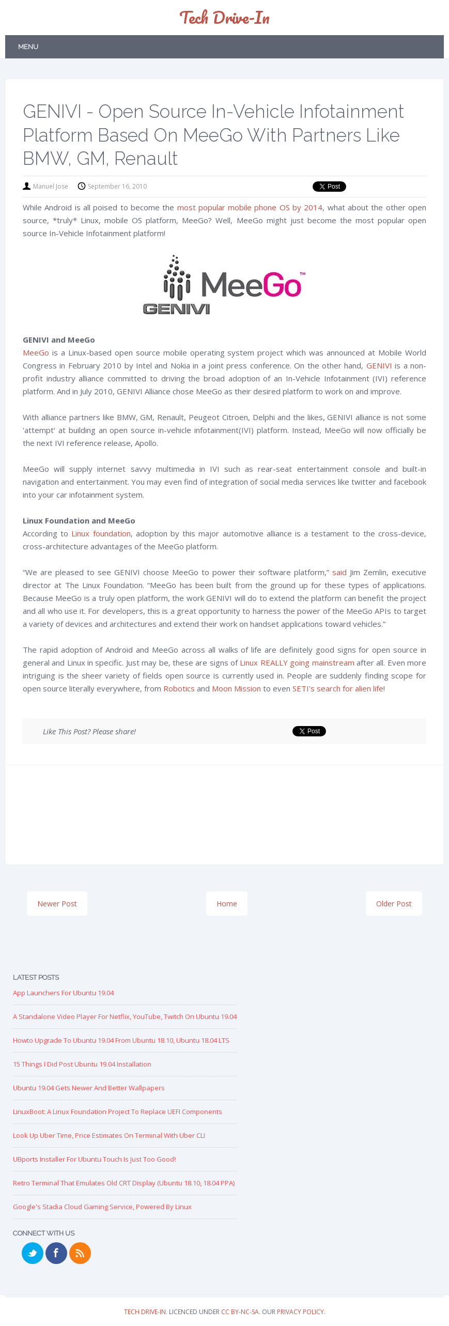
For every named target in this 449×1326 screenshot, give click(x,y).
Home (226, 903)
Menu (28, 47)
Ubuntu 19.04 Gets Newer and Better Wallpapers (89, 1087)
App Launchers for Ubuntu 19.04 (63, 992)
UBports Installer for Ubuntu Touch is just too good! (94, 1159)
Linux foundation (100, 533)
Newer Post (57, 903)
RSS (80, 1253)
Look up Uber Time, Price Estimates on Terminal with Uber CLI (109, 1135)
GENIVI (379, 365)
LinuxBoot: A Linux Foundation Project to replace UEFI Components (117, 1111)
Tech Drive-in (224, 17)
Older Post (394, 903)
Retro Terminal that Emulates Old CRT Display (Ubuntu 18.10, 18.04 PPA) (124, 1183)
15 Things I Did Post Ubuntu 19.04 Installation (82, 1064)
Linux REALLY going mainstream (297, 662)
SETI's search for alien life (337, 688)
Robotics (179, 688)
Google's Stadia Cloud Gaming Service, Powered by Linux (102, 1206)
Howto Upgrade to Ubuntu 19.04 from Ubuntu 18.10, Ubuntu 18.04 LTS (121, 1040)
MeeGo (36, 352)
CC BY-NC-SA (240, 1311)
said (339, 572)
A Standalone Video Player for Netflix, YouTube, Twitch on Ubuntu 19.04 (125, 1016)
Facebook (56, 1253)
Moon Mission (236, 688)
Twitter (32, 1253)
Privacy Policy (300, 1311)
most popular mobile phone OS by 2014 (250, 207)
